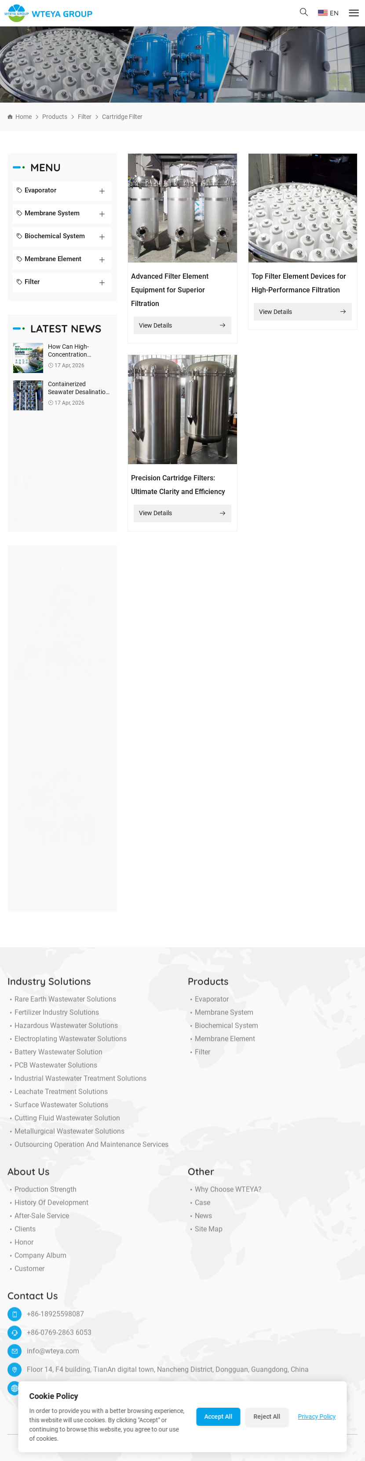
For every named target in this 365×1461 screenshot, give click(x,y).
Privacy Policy (317, 1416)
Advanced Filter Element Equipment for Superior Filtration (169, 290)
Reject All (267, 1416)
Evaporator (36, 191)
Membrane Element (48, 260)
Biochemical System (50, 237)
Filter (84, 116)
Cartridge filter (122, 116)
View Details (182, 325)
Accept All (218, 1416)
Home (23, 116)
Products (54, 116)
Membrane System (48, 214)
